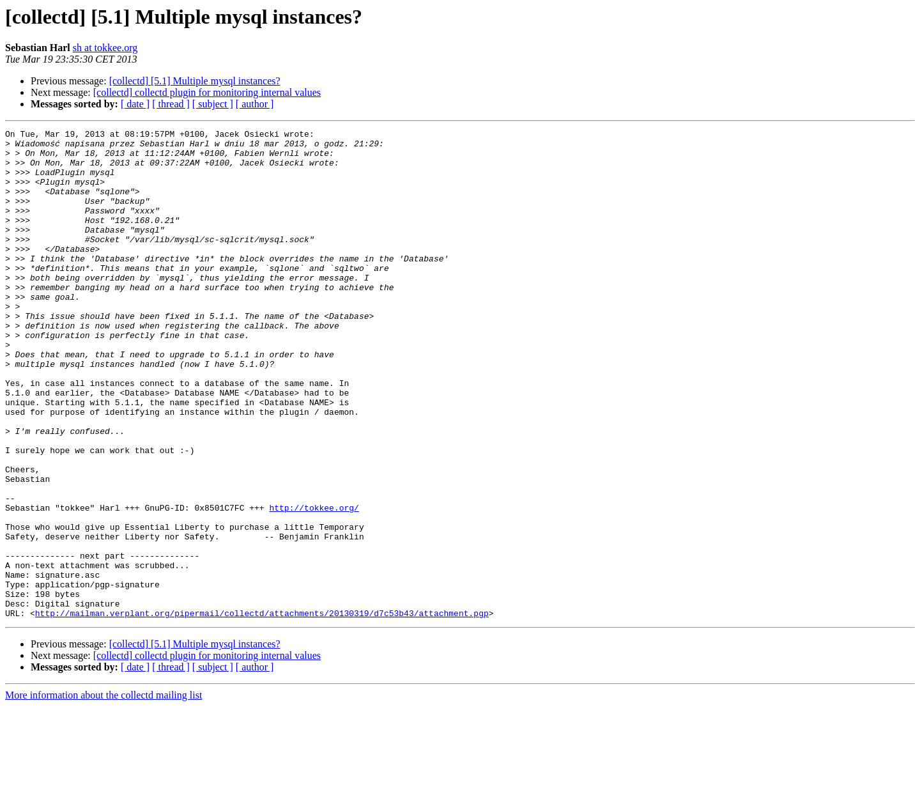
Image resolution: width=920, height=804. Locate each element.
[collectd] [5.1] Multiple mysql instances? (194, 80)
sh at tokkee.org (105, 47)
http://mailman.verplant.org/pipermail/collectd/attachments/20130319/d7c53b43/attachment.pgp (262, 710)
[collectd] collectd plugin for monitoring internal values (207, 92)
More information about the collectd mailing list (103, 792)
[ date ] (135, 103)
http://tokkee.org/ (313, 584)
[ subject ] (212, 103)
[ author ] (255, 103)
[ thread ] (171, 103)
